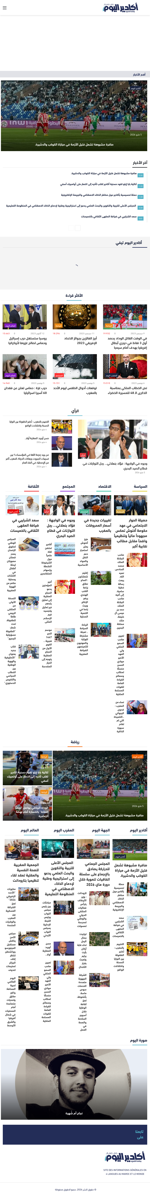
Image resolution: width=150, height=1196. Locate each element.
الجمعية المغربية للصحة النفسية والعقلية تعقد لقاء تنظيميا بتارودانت (25, 872)
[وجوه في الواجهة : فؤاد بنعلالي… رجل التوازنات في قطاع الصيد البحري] (112, 439)
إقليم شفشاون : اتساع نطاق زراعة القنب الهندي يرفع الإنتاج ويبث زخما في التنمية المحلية (83, 594)
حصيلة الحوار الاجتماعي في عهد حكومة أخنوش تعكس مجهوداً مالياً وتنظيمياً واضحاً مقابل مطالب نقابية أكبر (130, 532)
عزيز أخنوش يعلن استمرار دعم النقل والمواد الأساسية (83, 551)
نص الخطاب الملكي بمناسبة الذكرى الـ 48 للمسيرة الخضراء (127, 389)
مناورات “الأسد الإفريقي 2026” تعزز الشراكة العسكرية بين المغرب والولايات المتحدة (11, 907)
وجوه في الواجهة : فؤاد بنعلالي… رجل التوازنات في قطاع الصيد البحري (115, 465)
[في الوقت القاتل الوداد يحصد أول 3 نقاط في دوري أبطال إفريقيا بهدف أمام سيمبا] (125, 316)
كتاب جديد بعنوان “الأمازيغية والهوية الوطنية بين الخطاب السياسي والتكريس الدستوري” (10, 664)
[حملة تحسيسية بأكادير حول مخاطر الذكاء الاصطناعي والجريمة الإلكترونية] (137, 889)
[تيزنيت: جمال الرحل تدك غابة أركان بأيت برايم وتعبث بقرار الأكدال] (99, 939)
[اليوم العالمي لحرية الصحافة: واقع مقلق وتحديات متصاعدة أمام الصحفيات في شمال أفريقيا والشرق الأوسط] (28, 983)
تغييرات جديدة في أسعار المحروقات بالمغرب (97, 525)
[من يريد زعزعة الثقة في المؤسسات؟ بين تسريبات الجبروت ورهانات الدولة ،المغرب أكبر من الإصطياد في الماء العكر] (62, 460)
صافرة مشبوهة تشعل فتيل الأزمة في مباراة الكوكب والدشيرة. (74, 137)
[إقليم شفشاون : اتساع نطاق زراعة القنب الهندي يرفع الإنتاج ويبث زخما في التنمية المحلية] (101, 578)
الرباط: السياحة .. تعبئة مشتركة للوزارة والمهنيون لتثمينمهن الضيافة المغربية (82, 639)
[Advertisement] (75, 43)
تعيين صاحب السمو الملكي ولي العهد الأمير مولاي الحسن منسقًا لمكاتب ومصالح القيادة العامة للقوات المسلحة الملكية (119, 664)
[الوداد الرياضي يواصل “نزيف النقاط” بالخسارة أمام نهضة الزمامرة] (27, 803)
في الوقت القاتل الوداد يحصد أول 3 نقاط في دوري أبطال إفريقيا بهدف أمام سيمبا (127, 342)
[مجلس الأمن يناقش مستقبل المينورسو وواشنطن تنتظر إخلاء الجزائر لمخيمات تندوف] (28, 939)
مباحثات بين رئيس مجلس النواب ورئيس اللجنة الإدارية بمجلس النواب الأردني (46, 919)
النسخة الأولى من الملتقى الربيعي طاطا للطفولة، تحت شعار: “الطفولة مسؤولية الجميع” (11, 618)
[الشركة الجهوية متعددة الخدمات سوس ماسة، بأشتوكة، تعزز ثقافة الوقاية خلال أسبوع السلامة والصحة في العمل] (99, 980)
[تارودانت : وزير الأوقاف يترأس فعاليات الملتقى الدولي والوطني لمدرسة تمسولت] (99, 898)
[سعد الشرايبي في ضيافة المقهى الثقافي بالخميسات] (22, 505)
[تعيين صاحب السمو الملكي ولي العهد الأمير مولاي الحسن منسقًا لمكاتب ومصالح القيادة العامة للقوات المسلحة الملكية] (137, 641)
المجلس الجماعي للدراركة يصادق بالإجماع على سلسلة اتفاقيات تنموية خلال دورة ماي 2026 (94, 873)
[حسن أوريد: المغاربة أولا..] (62, 443)
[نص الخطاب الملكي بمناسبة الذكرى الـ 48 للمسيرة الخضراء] (125, 366)
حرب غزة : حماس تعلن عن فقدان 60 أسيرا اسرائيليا (25, 389)
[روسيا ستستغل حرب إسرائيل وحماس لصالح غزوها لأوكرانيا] (25, 316)
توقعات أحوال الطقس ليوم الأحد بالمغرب (75, 389)
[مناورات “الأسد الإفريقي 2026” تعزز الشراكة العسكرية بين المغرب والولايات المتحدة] (28, 894)
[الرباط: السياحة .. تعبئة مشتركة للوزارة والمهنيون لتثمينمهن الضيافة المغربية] (101, 630)
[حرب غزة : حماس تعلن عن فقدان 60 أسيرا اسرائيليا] (25, 366)
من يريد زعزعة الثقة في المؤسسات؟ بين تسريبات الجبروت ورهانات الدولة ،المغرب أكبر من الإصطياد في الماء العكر (27, 458)
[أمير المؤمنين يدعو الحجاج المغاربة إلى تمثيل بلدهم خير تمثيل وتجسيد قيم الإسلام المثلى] (65, 587)
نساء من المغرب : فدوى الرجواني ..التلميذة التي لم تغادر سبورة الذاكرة (119, 717)
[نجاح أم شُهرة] (74, 1084)
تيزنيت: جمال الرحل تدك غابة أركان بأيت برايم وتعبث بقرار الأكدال (82, 950)
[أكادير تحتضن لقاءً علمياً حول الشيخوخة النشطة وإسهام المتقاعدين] (65, 549)
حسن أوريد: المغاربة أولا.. (37, 438)
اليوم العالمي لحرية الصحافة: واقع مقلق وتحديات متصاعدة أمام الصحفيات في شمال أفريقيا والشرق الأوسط (10, 1001)
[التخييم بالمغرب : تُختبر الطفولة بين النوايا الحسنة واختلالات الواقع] (62, 427)
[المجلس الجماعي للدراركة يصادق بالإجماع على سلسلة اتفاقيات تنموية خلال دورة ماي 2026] (93, 849)
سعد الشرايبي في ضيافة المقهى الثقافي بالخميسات (24, 525)
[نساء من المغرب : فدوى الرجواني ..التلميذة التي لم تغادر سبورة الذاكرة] (137, 707)
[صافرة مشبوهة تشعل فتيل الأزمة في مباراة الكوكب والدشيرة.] (74, 115)
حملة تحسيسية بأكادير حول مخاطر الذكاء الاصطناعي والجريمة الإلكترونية (118, 897)
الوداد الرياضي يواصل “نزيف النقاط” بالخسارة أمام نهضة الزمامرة (31, 811)
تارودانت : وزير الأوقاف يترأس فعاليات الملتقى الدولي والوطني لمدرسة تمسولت (82, 909)
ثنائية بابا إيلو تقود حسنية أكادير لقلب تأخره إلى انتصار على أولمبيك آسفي (27, 776)
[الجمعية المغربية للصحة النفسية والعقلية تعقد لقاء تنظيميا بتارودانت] (22, 849)
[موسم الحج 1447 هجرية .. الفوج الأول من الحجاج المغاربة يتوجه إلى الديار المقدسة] (65, 635)
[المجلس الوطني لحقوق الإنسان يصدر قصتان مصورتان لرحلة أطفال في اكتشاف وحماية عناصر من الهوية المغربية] (29, 544)
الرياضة (44, 756)
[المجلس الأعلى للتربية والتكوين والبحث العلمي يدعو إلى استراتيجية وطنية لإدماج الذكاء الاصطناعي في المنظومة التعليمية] (58, 848)
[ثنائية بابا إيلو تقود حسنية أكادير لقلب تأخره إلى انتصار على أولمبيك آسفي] (27, 768)
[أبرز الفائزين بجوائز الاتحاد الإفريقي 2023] (75, 316)
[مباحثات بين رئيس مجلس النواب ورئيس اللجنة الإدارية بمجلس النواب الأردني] (64, 908)
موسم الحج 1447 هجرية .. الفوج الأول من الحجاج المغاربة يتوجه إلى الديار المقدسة (47, 648)
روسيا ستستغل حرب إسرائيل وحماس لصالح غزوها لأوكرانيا (27, 340)
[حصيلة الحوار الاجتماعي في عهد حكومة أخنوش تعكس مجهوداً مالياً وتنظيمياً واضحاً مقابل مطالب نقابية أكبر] (130, 505)
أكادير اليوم (136, 88)
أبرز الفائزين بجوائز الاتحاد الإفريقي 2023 (80, 340)
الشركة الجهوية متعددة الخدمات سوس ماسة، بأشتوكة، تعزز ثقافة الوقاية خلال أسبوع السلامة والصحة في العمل (82, 1002)
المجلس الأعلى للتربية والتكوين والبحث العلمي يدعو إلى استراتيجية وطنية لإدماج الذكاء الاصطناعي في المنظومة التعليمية (58, 878)
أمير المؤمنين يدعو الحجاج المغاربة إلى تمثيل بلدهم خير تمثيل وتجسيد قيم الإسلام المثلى (47, 601)
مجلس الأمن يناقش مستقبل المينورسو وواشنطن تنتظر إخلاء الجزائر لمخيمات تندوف (10, 951)
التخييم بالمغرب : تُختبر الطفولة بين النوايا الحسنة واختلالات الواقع (29, 423)
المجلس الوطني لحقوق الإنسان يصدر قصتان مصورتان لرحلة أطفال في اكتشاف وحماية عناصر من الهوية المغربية (11, 564)
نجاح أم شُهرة (74, 1111)
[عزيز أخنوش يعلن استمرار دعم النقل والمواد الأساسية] (101, 544)
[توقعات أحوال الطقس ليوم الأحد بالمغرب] (75, 366)
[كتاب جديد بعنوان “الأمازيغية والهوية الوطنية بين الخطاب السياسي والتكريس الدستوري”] (29, 652)
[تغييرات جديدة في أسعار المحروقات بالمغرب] (94, 505)
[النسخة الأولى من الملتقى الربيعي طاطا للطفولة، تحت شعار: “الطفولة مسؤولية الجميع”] (29, 603)
